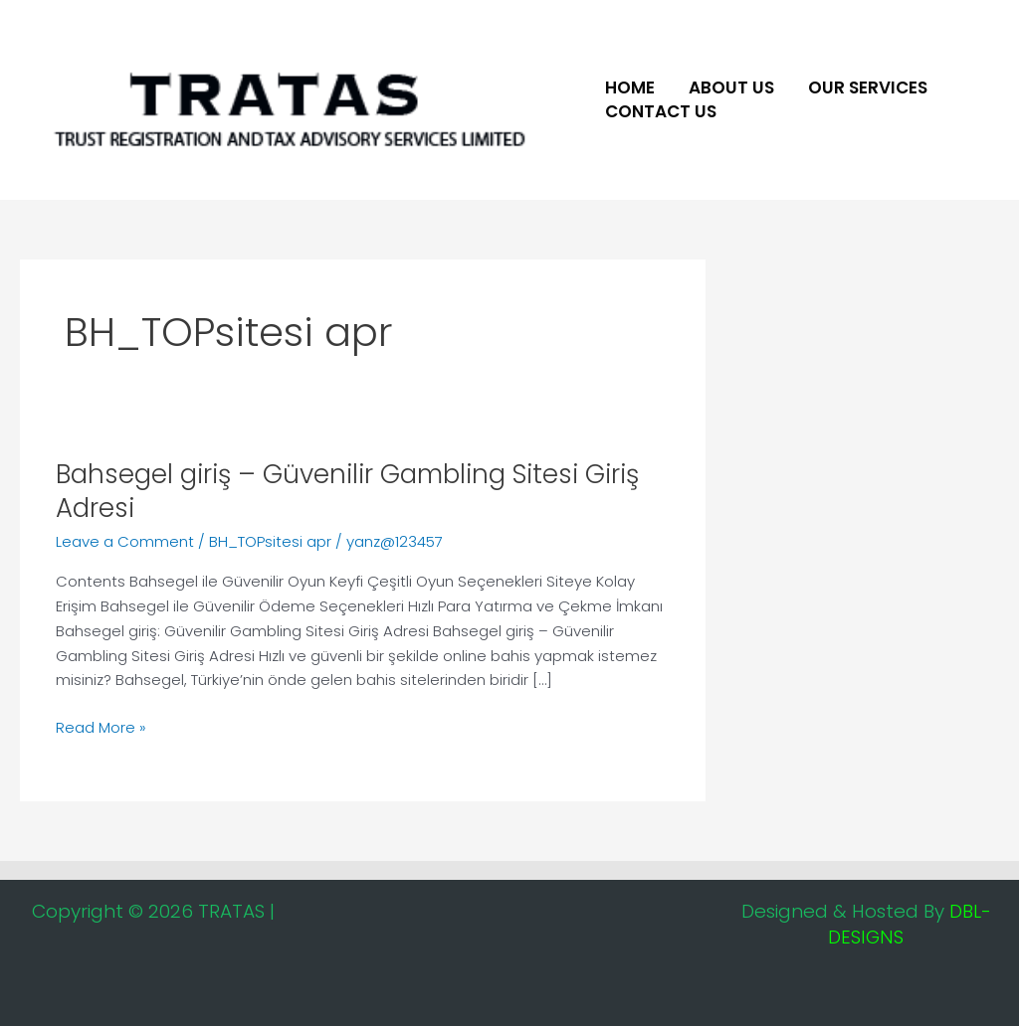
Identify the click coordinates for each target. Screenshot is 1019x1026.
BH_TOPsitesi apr (270, 541)
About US (731, 87)
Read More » (101, 727)
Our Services (867, 87)
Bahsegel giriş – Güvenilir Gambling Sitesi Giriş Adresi (347, 491)
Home (630, 87)
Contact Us (660, 111)
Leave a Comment (125, 541)
